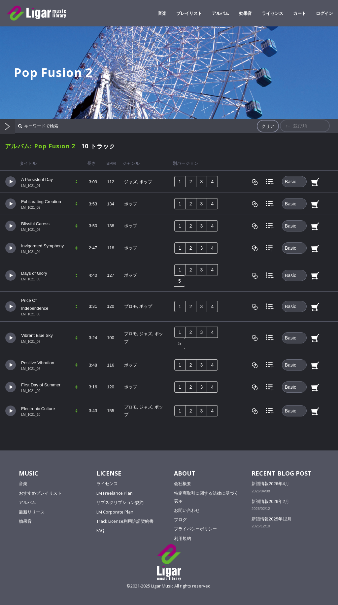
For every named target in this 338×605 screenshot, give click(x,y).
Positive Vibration (37, 362)
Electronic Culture (38, 408)
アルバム (220, 13)
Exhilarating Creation (41, 201)
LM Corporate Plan (114, 512)
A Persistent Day (37, 179)
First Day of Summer (40, 384)
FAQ (100, 530)
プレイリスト (189, 13)
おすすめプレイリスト (40, 493)
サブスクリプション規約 (120, 502)
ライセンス (272, 13)
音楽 (162, 13)
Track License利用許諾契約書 (124, 521)
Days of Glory (34, 273)
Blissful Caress (35, 223)
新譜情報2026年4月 (270, 483)
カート (299, 13)
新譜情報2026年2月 (270, 501)
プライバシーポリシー (195, 529)
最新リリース (32, 512)
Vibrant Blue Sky (37, 335)
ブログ (180, 519)
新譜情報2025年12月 (271, 518)
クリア (267, 126)
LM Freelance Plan (114, 493)
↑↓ (288, 125)
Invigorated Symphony (42, 245)
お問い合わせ (187, 510)
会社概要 (182, 483)
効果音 (245, 13)
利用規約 (182, 538)
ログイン (324, 13)
